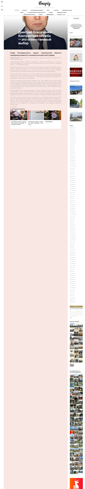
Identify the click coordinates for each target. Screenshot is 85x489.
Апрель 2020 (73, 266)
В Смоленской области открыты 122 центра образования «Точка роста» (35, 123)
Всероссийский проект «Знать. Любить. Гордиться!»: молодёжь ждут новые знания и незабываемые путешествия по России (76, 64)
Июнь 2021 (73, 238)
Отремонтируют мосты (74, 81)
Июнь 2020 (73, 262)
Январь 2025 (73, 151)
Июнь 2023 (73, 189)
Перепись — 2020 (64, 14)
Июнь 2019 (73, 286)
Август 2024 (73, 161)
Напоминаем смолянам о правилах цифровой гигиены (76, 37)
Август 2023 (73, 185)
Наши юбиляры (56, 14)
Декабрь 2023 (73, 177)
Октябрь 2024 (73, 157)
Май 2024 (72, 167)
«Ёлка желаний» (48, 122)
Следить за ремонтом (74, 93)
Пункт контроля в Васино (74, 105)
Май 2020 (72, 264)
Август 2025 (73, 137)
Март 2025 (73, 147)
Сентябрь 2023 (73, 183)
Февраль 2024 (73, 173)
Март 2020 (73, 268)
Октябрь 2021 (73, 230)
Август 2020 (73, 258)
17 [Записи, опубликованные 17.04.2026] (78, 306)
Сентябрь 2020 (73, 256)
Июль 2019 (73, 284)
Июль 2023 (73, 187)
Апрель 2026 (73, 120)
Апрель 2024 (73, 169)
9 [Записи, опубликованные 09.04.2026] (76, 304)
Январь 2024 (73, 175)
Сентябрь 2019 (73, 280)
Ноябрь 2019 (73, 276)
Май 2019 (72, 288)
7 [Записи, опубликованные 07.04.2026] (72, 304)
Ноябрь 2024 (73, 155)
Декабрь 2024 (73, 153)
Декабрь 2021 (73, 226)
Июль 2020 (73, 260)
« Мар (71, 310)
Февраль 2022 (73, 222)
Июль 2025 (73, 139)
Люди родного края (31, 14)
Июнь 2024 (73, 165)
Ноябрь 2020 (73, 252)
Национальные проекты (41, 14)
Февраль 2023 (73, 197)
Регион (20, 29)
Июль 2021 (73, 236)
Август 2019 (73, 282)
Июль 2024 (73, 163)
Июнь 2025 (73, 141)
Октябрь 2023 (73, 181)
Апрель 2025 (73, 145)
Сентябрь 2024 (73, 159)
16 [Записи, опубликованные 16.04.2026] (76, 306)
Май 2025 (72, 143)
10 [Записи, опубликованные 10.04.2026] (78, 304)
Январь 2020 (73, 272)
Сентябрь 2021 (73, 232)
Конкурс (23, 14)
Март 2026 (73, 122)
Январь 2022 (73, 224)
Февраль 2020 (73, 270)
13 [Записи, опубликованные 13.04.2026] (70, 306)
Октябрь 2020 (73, 254)
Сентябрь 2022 (73, 207)
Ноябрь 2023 (73, 179)
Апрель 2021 (73, 242)
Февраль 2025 (73, 149)
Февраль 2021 (73, 246)
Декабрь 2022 (73, 201)
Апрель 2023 (73, 193)
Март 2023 (73, 195)
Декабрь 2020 (73, 250)
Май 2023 (72, 191)
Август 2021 (73, 234)
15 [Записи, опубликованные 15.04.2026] (74, 306)
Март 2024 (73, 171)
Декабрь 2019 (73, 274)
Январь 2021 (73, 248)
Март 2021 (73, 244)
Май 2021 (72, 240)
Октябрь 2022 (73, 205)
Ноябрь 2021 (73, 228)
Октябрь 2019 (73, 278)
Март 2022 (73, 220)
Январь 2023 (73, 199)
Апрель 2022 (73, 218)
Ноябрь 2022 (73, 203)
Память (49, 14)
